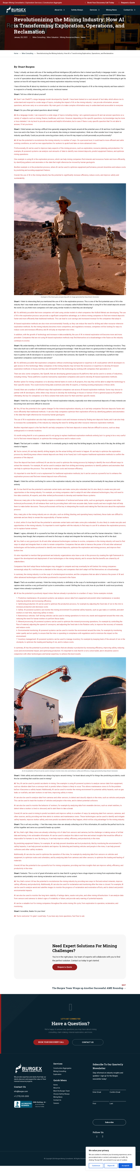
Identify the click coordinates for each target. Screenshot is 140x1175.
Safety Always (77, 10)
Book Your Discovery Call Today (100, 3)
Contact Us (128, 10)
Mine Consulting (39, 46)
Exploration (57, 1083)
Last (111, 1113)
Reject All (111, 1166)
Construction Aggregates (62, 1077)
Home (16, 63)
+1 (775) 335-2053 (21, 1105)
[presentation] (110, 1120)
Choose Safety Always (61, 1103)
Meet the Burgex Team (61, 1100)
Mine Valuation (52, 46)
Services (93, 10)
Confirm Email (115, 1101)
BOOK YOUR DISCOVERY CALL (51, 1051)
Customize (96, 1166)
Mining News (111, 10)
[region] (110, 1158)
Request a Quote (128, 3)
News (83, 46)
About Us (58, 10)
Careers (56, 1112)
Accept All (125, 1166)
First (94, 1113)
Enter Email (97, 1101)
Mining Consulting (59, 1080)
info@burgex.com (21, 1101)
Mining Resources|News (69, 46)
